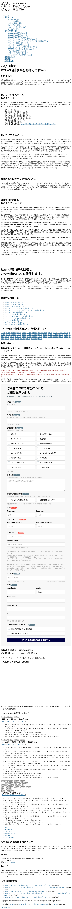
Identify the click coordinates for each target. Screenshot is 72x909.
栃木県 (44, 333)
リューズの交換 (13, 21)
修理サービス (9, 829)
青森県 (8, 333)
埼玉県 (55, 333)
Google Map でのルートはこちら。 (13, 721)
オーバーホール (13, 19)
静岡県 (45, 335)
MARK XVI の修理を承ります (18, 37)
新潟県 (8, 335)
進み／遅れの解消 (14, 25)
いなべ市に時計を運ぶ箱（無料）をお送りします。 (38, 124)
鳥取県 (24, 337)
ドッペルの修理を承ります (17, 51)
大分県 (22, 339)
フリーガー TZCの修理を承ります (19, 43)
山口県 (45, 337)
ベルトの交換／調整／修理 (17, 27)
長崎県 (12, 339)
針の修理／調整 (13, 29)
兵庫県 (6, 337)
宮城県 (18, 333)
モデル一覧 (8, 831)
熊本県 (17, 339)
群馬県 (50, 333)
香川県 (55, 337)
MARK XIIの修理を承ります (17, 33)
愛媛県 (60, 337)
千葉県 (60, 333)
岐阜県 (40, 335)
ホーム (6, 827)
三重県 (55, 335)
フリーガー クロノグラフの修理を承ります (22, 39)
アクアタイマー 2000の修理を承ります (21, 49)
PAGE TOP (6, 907)
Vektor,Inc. (54, 904)
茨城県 (40, 333)
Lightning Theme (23, 904)
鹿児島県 (34, 339)
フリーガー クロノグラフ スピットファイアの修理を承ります (29, 41)
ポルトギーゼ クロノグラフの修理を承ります (23, 47)
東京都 (65, 333)
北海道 (3, 333)
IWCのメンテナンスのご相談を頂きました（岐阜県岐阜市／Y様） (26, 897)
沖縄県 (40, 339)
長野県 (34, 335)
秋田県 (24, 333)
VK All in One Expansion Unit (39, 904)
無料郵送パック (9, 833)
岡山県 (34, 337)
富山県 (13, 335)
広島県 (40, 337)
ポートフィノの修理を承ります (18, 45)
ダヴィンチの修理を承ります (18, 53)
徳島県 (50, 337)
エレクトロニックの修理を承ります (20, 55)
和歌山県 (18, 337)
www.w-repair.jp (10, 862)
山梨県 (29, 335)
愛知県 (50, 335)
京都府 (66, 335)
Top (2, 907)
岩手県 (13, 333)
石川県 (18, 335)
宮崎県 (28, 339)
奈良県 (12, 337)
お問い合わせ (9, 837)
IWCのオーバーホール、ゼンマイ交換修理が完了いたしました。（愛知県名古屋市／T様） (34, 887)
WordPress (11, 904)
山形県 (29, 333)
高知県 (66, 337)
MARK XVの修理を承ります (17, 35)
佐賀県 (6, 339)
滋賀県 (60, 335)
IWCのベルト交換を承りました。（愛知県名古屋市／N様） (24, 891)
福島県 (34, 333)
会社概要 (7, 835)
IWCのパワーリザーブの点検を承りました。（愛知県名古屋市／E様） (28, 885)
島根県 (29, 337)
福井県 (24, 335)
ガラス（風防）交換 (15, 23)
